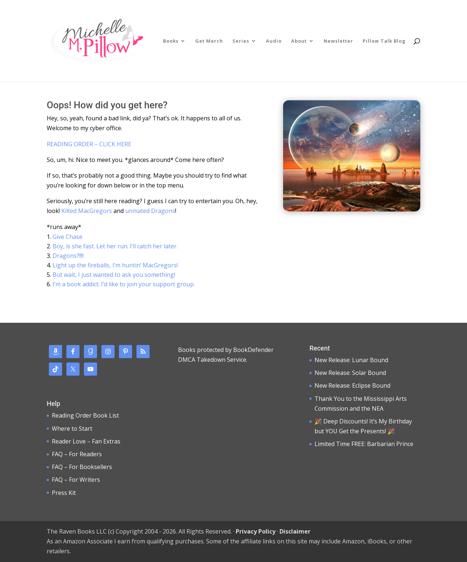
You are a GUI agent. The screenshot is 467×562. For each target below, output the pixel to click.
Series (240, 41)
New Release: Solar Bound (350, 373)
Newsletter (338, 41)
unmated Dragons (150, 211)
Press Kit (64, 493)
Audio (274, 41)
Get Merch (209, 41)
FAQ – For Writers (76, 480)
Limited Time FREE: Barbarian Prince (363, 444)
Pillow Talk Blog (384, 41)
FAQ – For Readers (77, 454)
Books (170, 41)
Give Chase (67, 237)
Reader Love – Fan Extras (86, 441)
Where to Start (72, 429)
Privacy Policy (255, 531)
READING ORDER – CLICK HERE (89, 144)
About (299, 41)
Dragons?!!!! (68, 256)
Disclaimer (294, 531)
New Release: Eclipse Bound (352, 385)
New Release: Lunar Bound (351, 360)
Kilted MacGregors (86, 211)
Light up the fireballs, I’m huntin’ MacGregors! (115, 265)
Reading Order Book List (85, 415)
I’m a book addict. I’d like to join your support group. (124, 284)
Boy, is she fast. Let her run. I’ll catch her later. (115, 246)
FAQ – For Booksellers (82, 467)
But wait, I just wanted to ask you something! (114, 275)
